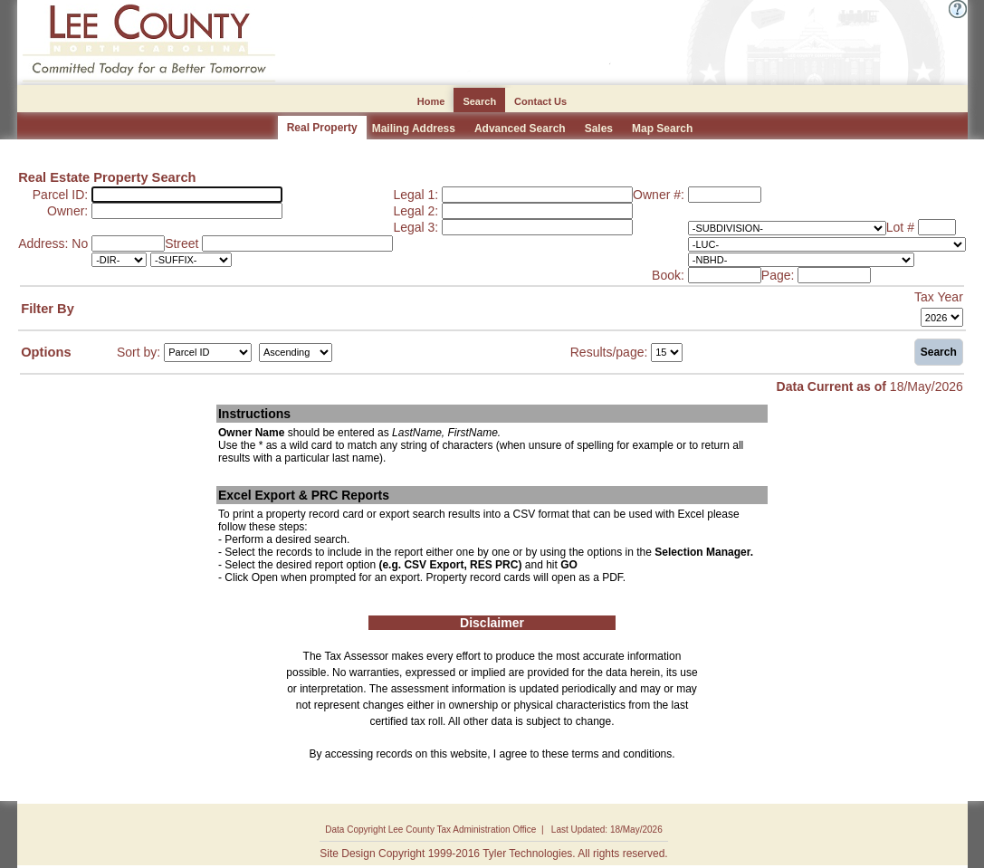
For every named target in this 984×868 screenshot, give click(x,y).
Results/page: (609, 351)
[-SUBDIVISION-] (787, 228)
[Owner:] (186, 211)
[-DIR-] (119, 260)
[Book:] (724, 275)
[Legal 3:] (537, 227)
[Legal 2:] (537, 211)
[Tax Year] (942, 317)
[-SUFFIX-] (191, 260)
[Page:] (834, 275)
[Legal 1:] (537, 194)
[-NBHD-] (801, 260)
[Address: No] (128, 243)
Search (939, 352)
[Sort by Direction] (295, 352)
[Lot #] (937, 227)
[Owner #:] (724, 194)
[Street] (297, 243)
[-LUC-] (827, 244)
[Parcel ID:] (186, 194)
